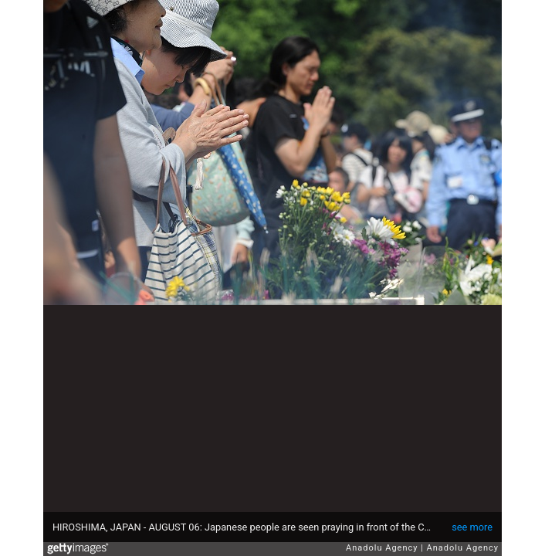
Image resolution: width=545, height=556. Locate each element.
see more (472, 527)
